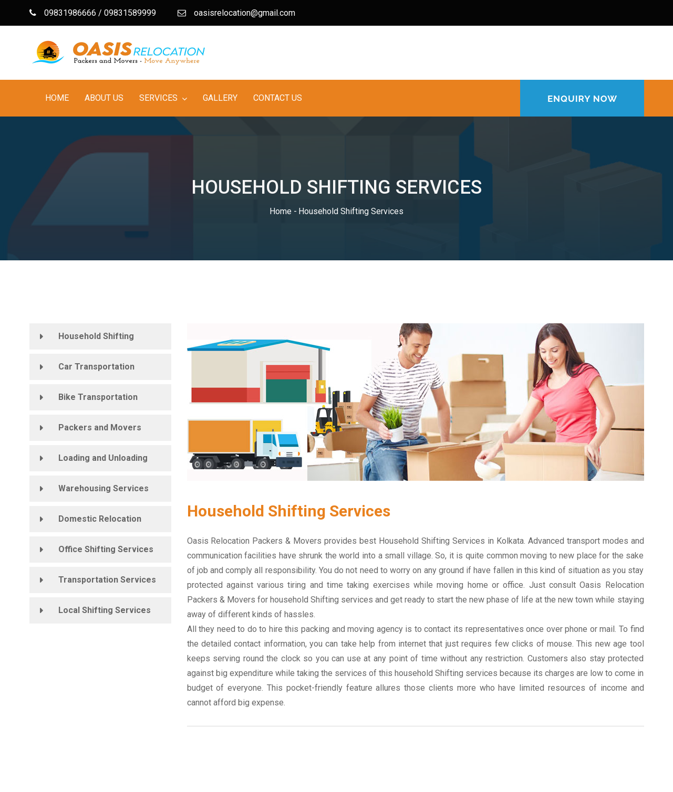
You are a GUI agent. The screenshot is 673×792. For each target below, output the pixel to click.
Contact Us (277, 98)
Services (158, 98)
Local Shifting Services (104, 610)
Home (57, 98)
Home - (283, 211)
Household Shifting (96, 336)
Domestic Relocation (99, 519)
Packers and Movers (99, 427)
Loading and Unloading (103, 458)
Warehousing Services (103, 488)
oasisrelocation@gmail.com (236, 13)
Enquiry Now (582, 98)
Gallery (220, 98)
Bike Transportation (98, 397)
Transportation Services (107, 580)
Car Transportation (96, 367)
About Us (104, 98)
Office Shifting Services (105, 549)
